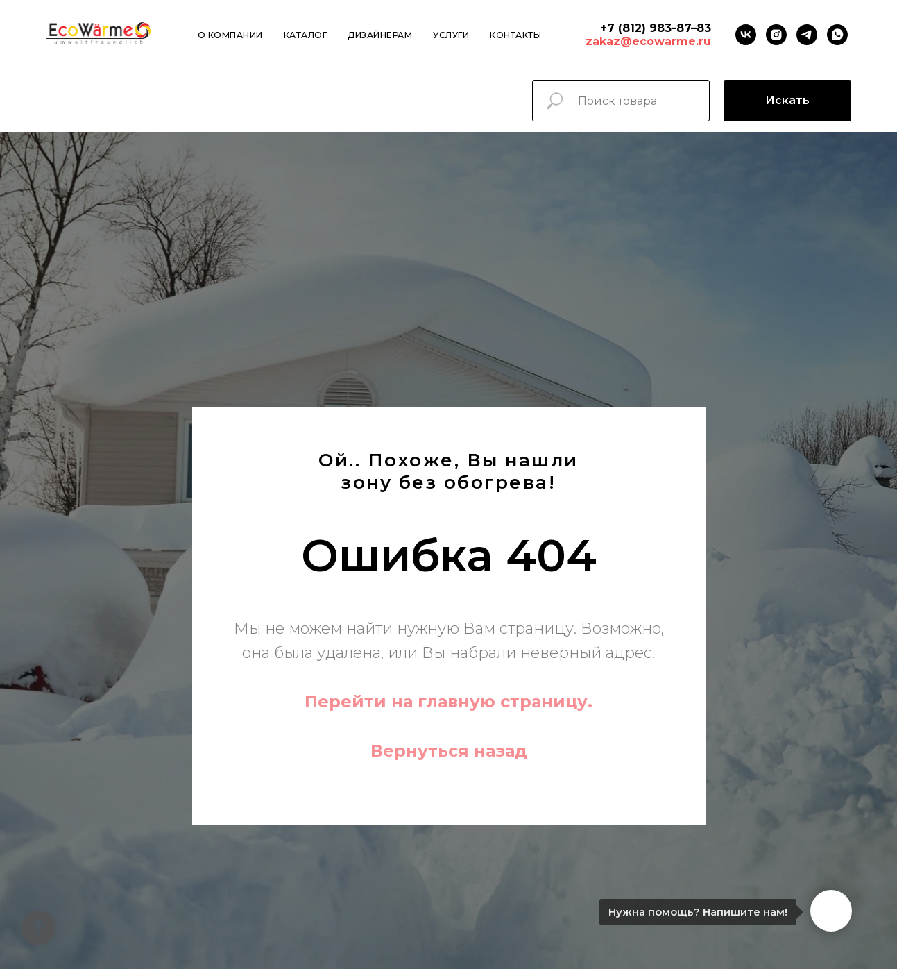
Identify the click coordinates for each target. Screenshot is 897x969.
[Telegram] (806, 34)
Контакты (515, 35)
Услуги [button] (451, 35)
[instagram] (776, 34)
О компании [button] (230, 35)
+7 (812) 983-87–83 (655, 28)
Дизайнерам (380, 35)
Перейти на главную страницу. (448, 701)
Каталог (305, 35)
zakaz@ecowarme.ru (648, 41)
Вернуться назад (448, 751)
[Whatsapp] (837, 34)
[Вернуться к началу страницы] (38, 928)
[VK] (745, 34)
